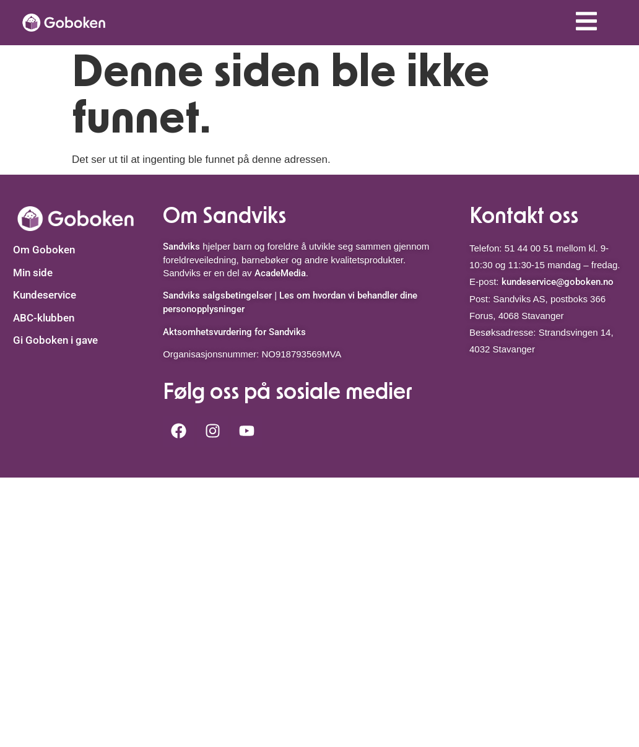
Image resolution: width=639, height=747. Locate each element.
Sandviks (181, 246)
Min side (33, 272)
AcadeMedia (280, 273)
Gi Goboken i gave (55, 340)
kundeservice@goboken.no (558, 281)
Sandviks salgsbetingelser (217, 295)
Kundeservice (44, 295)
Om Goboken (44, 249)
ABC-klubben (43, 318)
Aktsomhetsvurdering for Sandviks (234, 332)
